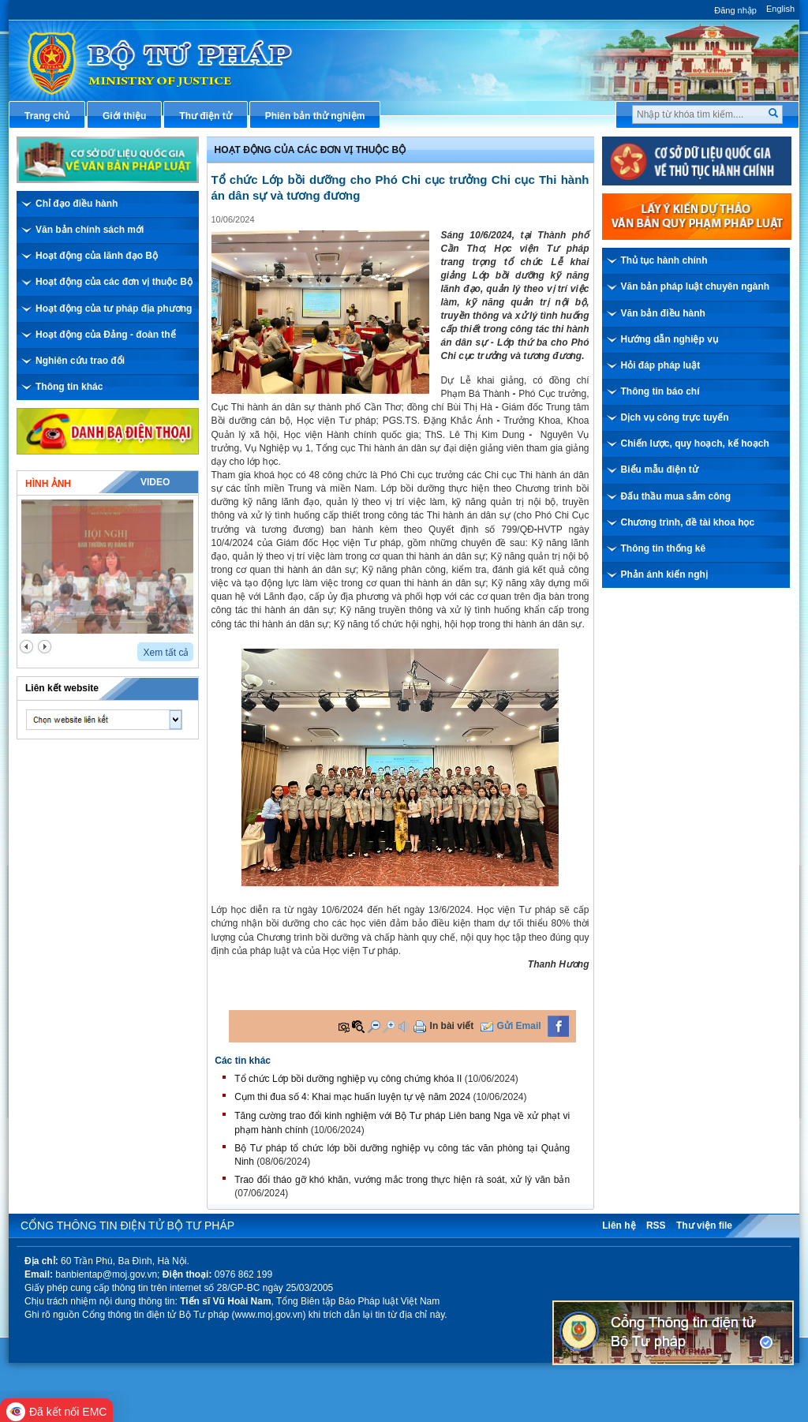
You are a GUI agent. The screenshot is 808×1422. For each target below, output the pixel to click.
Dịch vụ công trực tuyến (675, 417)
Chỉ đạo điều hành (77, 203)
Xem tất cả (166, 652)
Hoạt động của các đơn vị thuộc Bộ (114, 281)
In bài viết (452, 1025)
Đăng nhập (735, 10)
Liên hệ (618, 1225)
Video (155, 482)
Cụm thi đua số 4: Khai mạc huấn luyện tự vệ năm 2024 (352, 1096)
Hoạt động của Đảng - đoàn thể (106, 334)
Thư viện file (704, 1225)
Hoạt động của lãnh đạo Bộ (97, 255)
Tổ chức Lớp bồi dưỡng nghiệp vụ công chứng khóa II (348, 1078)
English (780, 8)
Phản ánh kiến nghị (664, 574)
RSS (656, 1225)
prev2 (26, 647)
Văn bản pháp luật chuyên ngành (695, 286)
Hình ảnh (48, 483)
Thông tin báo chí (660, 391)
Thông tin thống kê (663, 548)
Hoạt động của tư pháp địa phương (114, 308)
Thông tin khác (69, 386)
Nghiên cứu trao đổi (80, 360)
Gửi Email (519, 1025)
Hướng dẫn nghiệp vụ (669, 339)
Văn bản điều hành (663, 313)
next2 (45, 647)
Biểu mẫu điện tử (659, 469)
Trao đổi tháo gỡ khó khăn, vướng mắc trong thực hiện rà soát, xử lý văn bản (402, 1179)
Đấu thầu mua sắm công (676, 496)
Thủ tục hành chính (664, 260)
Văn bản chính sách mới (90, 229)
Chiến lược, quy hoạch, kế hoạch (695, 443)
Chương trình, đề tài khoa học (688, 522)
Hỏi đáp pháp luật (661, 365)
